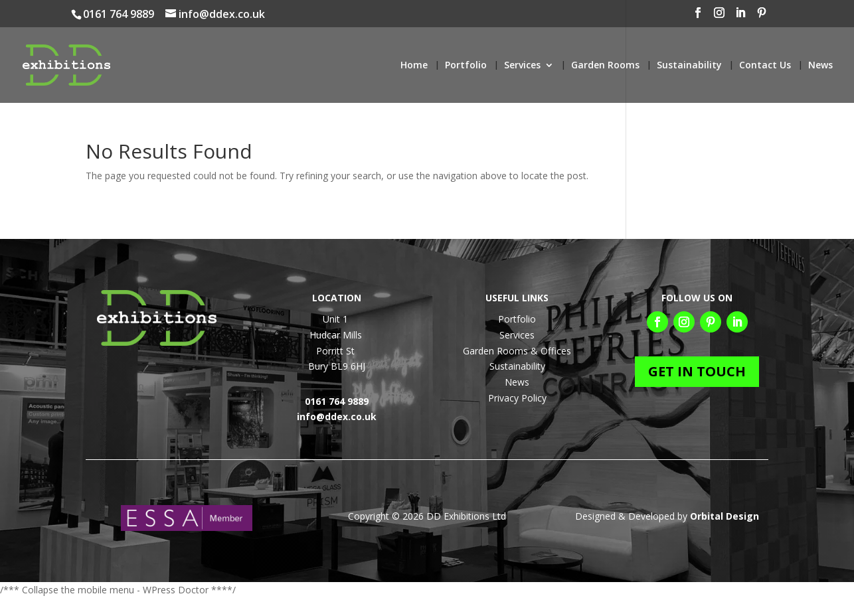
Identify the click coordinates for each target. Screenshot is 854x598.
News (820, 65)
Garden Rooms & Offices (517, 350)
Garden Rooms (605, 65)
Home (414, 65)
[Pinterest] (813, 16)
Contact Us (765, 65)
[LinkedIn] (791, 16)
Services (522, 65)
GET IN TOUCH (697, 371)
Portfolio (466, 65)
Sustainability (689, 65)
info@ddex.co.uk (337, 416)
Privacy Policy (517, 398)
